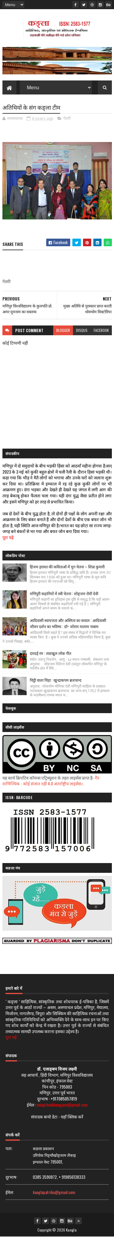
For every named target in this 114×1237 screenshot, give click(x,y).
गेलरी (67, 118)
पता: (8, 1148)
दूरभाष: (11, 1177)
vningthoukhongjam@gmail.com (62, 1104)
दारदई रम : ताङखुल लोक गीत (50, 653)
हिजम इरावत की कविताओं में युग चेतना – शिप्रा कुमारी (67, 566)
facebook (101, 330)
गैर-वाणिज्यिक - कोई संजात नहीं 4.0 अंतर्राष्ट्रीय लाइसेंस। (51, 781)
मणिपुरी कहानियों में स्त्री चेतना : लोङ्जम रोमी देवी (64, 593)
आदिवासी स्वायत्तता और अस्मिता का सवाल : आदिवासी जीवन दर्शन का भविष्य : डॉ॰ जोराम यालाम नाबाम (68, 623)
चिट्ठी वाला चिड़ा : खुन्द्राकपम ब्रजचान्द (55, 680)
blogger (63, 330)
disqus (82, 330)
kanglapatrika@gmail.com (54, 1192)
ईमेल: (9, 1192)
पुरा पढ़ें (11, 1037)
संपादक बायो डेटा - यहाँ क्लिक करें (57, 1117)
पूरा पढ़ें (8, 537)
